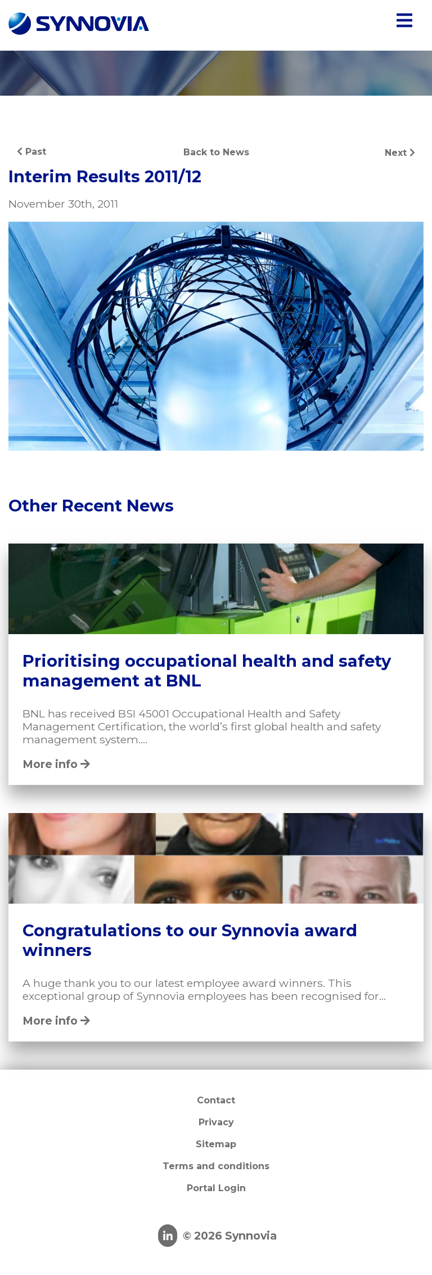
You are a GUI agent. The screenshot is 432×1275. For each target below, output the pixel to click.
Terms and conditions (216, 1166)
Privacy (216, 1122)
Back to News (216, 152)
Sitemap (216, 1144)
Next (400, 152)
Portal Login (216, 1188)
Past (31, 151)
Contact (216, 1100)
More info (56, 764)
